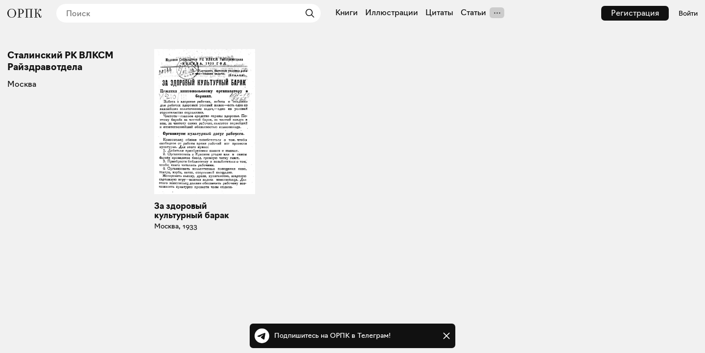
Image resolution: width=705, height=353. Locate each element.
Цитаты (439, 13)
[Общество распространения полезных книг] (24, 13)
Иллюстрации (391, 13)
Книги (346, 13)
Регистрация (635, 13)
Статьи (473, 13)
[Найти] (307, 13)
